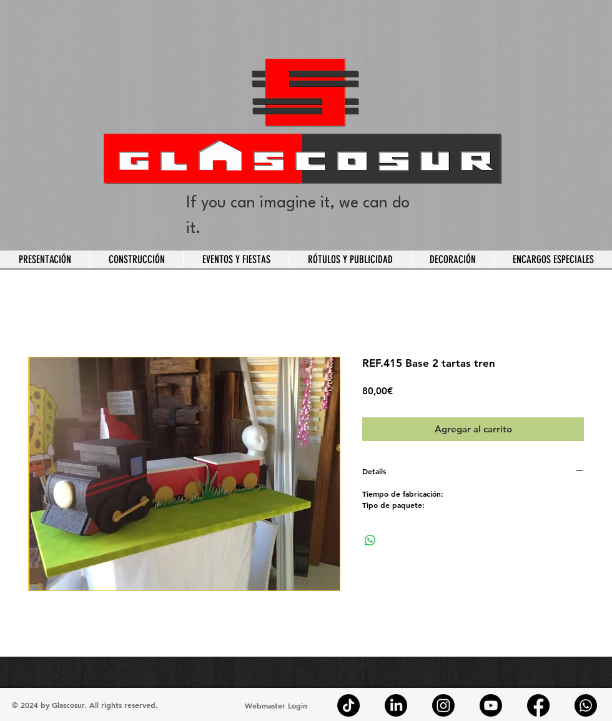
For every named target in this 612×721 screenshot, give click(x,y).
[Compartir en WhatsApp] (370, 540)
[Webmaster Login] (276, 705)
